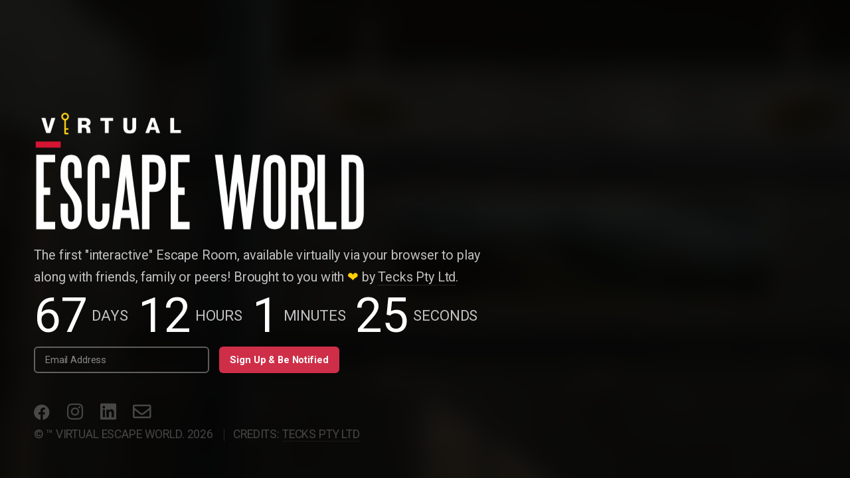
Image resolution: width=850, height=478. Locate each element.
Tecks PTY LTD (321, 434)
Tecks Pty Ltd (417, 277)
